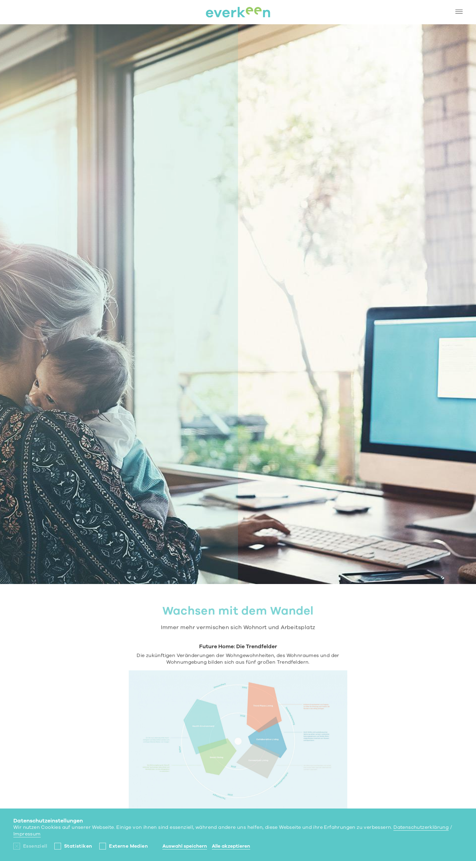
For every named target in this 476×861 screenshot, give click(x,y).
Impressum (27, 834)
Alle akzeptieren (231, 846)
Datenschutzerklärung (421, 827)
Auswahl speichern (184, 846)
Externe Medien (128, 846)
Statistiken (78, 846)
